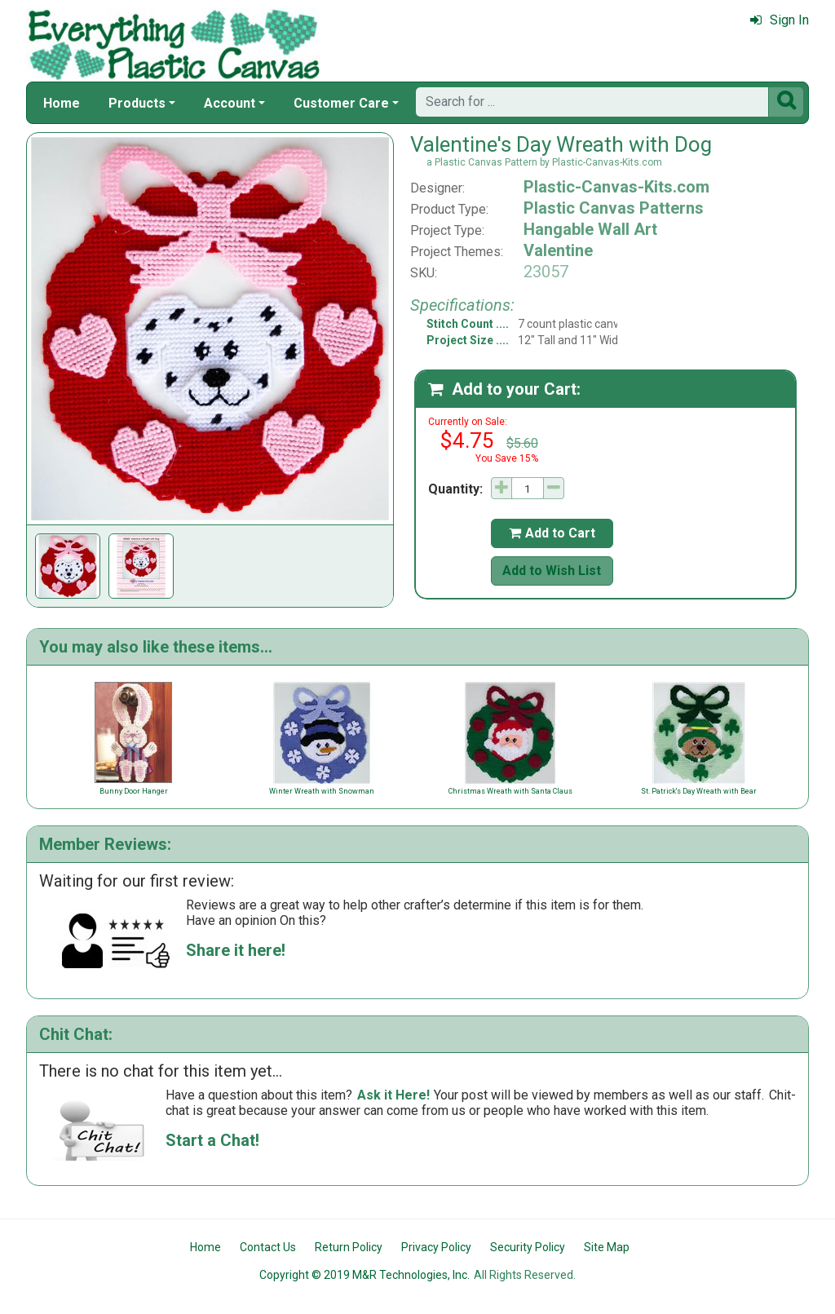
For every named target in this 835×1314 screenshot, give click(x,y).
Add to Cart (552, 533)
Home (61, 103)
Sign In (779, 20)
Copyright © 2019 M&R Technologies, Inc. (364, 1274)
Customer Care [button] (341, 103)
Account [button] (229, 103)
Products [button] (137, 103)
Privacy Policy (436, 1247)
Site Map (607, 1247)
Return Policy (348, 1247)
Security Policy (527, 1247)
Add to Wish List (551, 570)
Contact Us (268, 1247)
